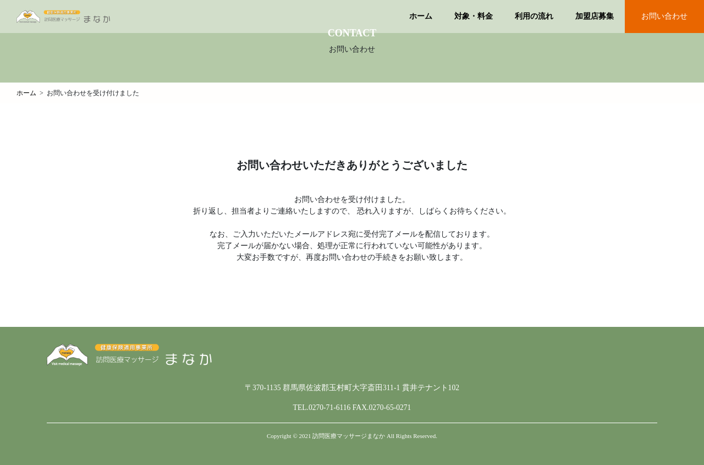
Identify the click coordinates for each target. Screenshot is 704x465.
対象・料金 (473, 16)
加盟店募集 (594, 16)
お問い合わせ (664, 16)
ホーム (420, 16)
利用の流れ (534, 16)
